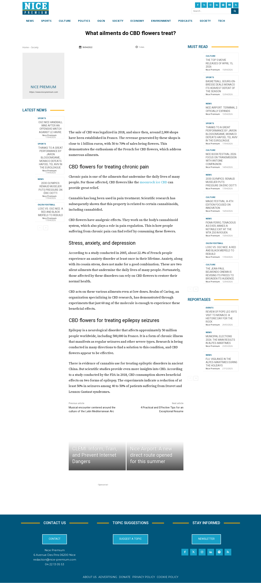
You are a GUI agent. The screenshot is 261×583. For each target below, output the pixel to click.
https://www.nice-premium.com (43, 92)
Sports (42, 118)
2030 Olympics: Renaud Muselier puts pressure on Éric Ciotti (50, 188)
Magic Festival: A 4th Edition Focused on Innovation (219, 204)
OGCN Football (46, 205)
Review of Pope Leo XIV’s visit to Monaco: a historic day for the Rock (221, 316)
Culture (210, 56)
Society (34, 47)
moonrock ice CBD (153, 182)
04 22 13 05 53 (54, 564)
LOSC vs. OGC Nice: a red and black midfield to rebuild (50, 212)
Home (25, 47)
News (41, 179)
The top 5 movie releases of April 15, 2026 (219, 63)
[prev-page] (40, 227)
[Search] (235, 11)
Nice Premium (43, 87)
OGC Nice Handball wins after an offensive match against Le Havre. (50, 127)
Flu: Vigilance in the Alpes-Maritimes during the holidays (221, 362)
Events (210, 308)
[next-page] (46, 227)
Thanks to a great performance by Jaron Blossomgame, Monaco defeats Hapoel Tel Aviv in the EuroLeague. (50, 157)
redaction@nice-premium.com (54, 559)
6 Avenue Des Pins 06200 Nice (55, 555)
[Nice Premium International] (35, 8)
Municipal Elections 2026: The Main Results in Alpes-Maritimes (220, 339)
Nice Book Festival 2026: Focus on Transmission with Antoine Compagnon (221, 159)
